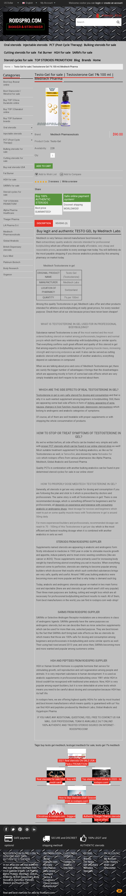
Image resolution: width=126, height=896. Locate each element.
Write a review (69, 181)
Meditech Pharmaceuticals (64, 134)
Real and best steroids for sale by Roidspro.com (29, 892)
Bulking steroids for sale (100, 45)
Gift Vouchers (91, 864)
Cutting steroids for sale (20, 52)
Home (97, 60)
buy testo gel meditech (53, 745)
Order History (111, 861)
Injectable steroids (35, 45)
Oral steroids (12, 45)
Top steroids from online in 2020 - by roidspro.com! (102, 781)
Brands (86, 60)
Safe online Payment (49, 872)
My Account (110, 858)
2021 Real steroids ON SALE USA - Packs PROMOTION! (77, 762)
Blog (77, 60)
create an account (113, 3)
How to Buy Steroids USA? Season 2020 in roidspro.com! (77, 799)
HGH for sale (62, 52)
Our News (89, 861)
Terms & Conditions (49, 879)
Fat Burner (45, 52)
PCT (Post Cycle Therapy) (65, 45)
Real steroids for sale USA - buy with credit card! (56, 781)
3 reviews (53, 181)
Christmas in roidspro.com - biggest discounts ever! (56, 818)
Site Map (68, 867)
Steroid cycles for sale (18, 60)
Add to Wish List (46, 174)
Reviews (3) (61, 223)
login (98, 3)
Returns (67, 864)
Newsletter (110, 867)
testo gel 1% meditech (108, 745)
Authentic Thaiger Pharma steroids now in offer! (102, 818)
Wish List (109, 864)
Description (44, 223)
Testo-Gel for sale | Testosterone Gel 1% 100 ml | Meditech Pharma (46, 66)
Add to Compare (70, 174)
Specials (88, 871)
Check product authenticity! (51, 885)
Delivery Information (49, 866)
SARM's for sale (82, 52)
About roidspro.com (50, 860)
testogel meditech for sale (80, 745)
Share (38, 189)
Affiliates (88, 867)
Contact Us (69, 861)
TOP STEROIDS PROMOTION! (53, 60)
